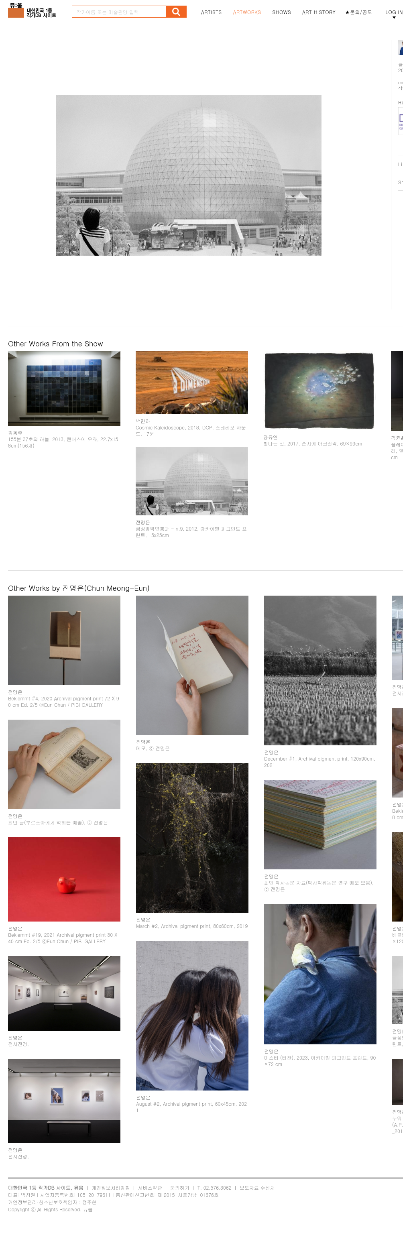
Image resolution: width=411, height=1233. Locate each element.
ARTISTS (211, 12)
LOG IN (394, 12)
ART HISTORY (319, 12)
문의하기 (179, 1187)
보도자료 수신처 (257, 1187)
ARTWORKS (247, 12)
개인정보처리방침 (111, 1187)
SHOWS (282, 12)
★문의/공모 (358, 12)
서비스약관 (150, 1187)
